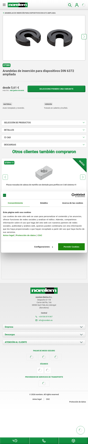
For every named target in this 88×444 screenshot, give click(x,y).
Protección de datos (26, 235)
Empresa (9, 327)
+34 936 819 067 (44, 317)
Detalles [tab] (44, 203)
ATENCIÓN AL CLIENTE (16, 342)
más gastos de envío (17, 90)
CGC (40, 235)
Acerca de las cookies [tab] (72, 203)
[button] (84, 36)
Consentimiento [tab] (15, 203)
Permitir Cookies (71, 247)
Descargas (10, 334)
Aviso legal (8, 235)
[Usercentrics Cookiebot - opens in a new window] (73, 195)
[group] (44, 182)
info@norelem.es (44, 320)
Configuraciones (43, 247)
